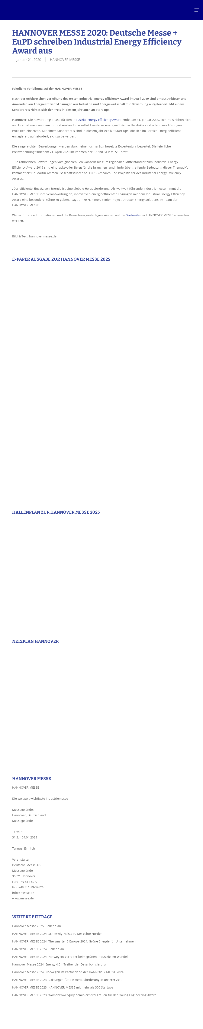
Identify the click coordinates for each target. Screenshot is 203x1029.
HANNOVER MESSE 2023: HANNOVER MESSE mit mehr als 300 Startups (62, 987)
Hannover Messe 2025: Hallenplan (36, 926)
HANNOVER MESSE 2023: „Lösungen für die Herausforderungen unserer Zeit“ (67, 980)
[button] (196, 10)
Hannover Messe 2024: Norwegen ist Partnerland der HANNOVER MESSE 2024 (67, 972)
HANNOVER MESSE (65, 59)
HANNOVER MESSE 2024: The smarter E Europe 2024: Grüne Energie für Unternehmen (74, 941)
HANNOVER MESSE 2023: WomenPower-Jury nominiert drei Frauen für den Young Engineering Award (84, 995)
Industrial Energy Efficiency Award (97, 120)
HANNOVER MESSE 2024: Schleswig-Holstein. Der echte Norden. (57, 934)
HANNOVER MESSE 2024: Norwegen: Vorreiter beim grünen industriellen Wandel (70, 957)
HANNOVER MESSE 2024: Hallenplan (38, 949)
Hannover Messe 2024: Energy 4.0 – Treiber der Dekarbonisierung (59, 964)
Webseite (133, 215)
